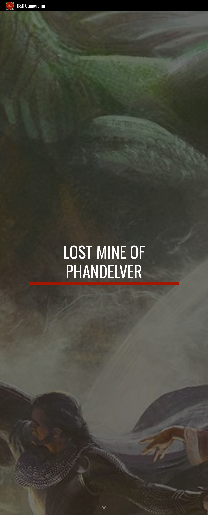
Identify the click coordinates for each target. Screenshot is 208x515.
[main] (104, 263)
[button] (104, 508)
